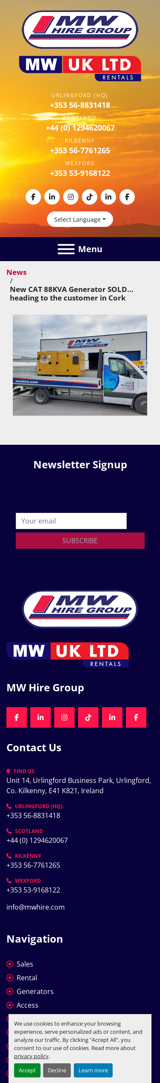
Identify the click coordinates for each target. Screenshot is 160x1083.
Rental (27, 977)
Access (27, 1005)
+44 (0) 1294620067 (80, 127)
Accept (27, 1070)
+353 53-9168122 (80, 173)
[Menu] (66, 249)
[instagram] (71, 197)
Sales (25, 964)
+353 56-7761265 (80, 150)
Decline (57, 1070)
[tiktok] (89, 197)
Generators (35, 991)
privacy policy (31, 1056)
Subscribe (80, 540)
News (16, 272)
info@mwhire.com (35, 907)
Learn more (93, 1070)
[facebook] (33, 197)
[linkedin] (52, 197)
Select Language (77, 219)
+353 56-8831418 (80, 105)
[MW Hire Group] (80, 608)
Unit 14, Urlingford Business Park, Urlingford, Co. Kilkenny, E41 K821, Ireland (79, 785)
